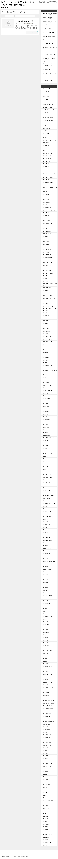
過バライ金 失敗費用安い (47, 223)
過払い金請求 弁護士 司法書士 (48, 703)
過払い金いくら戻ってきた (48, 453)
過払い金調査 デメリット (47, 674)
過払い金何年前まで (46, 550)
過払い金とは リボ (46, 498)
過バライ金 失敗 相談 (47, 204)
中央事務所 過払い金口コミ (48, 117)
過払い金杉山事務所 (46, 592)
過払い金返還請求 (46, 758)
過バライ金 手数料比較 (47, 233)
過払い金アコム (46, 448)
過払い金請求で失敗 (46, 737)
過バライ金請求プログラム (48, 333)
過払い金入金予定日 (46, 553)
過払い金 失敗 (45, 403)
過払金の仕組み (46, 808)
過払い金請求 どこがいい (48, 687)
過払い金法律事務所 (46, 603)
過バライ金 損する (46, 236)
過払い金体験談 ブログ (47, 548)
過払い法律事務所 (46, 352)
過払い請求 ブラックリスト (48, 360)
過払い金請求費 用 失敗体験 (48, 747)
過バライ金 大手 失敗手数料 (48, 177)
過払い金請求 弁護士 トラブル (48, 700)
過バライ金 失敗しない (47, 207)
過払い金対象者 (46, 579)
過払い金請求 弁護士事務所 (48, 708)
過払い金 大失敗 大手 (47, 398)
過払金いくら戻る (46, 789)
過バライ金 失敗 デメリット (48, 199)
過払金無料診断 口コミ (47, 818)
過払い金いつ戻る (46, 464)
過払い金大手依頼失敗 (47, 569)
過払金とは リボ (46, 803)
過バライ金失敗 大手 (46, 303)
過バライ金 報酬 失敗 (47, 163)
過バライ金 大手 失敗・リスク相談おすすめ (49, 174)
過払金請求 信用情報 (46, 837)
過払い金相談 (45, 621)
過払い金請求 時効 (46, 716)
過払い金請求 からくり (47, 679)
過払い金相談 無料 (46, 624)
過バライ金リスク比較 (47, 287)
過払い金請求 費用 (46, 729)
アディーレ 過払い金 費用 (47, 96)
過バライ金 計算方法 (46, 252)
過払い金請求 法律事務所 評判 (48, 721)
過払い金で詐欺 (46, 487)
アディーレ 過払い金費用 (47, 99)
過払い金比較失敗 (46, 600)
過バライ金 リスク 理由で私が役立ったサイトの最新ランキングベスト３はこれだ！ (50, 54)
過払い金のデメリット (47, 511)
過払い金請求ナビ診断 (47, 742)
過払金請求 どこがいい (47, 834)
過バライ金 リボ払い (46, 161)
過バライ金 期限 (46, 241)
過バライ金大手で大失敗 (47, 295)
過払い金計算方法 (46, 653)
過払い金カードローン (47, 471)
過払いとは (45, 349)
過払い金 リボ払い (46, 393)
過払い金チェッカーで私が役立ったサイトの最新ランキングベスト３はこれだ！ (50, 80)
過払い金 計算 (45, 432)
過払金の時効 (45, 810)
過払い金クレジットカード (48, 474)
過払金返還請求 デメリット (48, 839)
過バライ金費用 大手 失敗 (47, 341)
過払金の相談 (45, 813)
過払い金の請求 (46, 521)
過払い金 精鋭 (45, 429)
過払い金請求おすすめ (47, 732)
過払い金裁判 (45, 629)
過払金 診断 (45, 787)
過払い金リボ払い (46, 532)
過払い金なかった (46, 506)
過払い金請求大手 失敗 (47, 745)
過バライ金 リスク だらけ (47, 153)
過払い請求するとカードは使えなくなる (50, 371)
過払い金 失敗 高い (46, 411)
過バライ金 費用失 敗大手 (47, 265)
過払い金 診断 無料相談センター (49, 437)
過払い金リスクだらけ (47, 529)
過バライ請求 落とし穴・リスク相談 (49, 140)
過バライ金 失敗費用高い (47, 225)
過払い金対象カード (46, 574)
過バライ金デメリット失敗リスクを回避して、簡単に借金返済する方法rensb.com (14, 4)
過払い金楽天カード (46, 598)
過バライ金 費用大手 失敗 (47, 262)
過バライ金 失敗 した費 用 (47, 194)
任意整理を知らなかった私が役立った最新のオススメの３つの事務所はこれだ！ (50, 49)
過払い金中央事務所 (46, 537)
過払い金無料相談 (46, 608)
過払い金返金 (45, 771)
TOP (17, 850)
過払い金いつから (46, 458)
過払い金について (46, 508)
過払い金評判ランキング (47, 666)
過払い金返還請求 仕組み (47, 766)
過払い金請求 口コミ (46, 695)
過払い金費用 (45, 750)
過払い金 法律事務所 (46, 419)
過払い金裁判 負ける (46, 632)
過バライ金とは (46, 278)
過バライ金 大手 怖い (47, 179)
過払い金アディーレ (46, 450)
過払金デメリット (46, 795)
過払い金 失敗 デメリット (47, 406)
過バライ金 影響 (46, 228)
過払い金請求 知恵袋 (46, 724)
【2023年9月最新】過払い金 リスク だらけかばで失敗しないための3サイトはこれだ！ (49, 23)
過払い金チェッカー (46, 482)
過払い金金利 (45, 774)
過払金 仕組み (45, 779)
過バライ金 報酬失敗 (46, 166)
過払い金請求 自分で (46, 726)
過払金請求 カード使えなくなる (48, 829)
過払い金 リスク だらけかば (48, 390)
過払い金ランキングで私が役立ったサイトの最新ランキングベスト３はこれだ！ (50, 65)
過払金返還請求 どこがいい (48, 842)
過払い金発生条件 (46, 619)
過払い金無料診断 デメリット (48, 613)
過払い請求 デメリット (47, 357)
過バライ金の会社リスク (47, 281)
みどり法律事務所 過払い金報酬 (48, 109)
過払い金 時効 (45, 416)
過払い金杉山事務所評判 (47, 595)
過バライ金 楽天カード (47, 244)
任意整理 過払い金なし (47, 128)
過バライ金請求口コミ (47, 336)
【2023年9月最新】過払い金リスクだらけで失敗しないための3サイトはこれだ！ (49, 38)
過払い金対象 (45, 571)
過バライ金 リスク (46, 150)
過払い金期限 (45, 590)
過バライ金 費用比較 (46, 267)
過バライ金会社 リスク (47, 290)
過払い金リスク (46, 527)
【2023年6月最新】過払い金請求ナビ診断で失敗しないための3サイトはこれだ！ (49, 32)
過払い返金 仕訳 (46, 374)
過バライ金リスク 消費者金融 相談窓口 (50, 284)
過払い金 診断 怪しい (47, 435)
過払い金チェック (46, 485)
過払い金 (44, 377)
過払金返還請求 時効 (46, 845)
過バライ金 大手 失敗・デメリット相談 (49, 170)
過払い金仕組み (46, 542)
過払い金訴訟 (45, 658)
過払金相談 (45, 821)
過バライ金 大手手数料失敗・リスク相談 (50, 188)
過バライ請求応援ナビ (47, 142)
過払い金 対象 (45, 414)
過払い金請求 (45, 676)
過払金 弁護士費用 (46, 784)
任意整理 (44, 125)
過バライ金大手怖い (46, 300)
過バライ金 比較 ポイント (47, 246)
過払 (44, 344)
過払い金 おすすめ (46, 382)
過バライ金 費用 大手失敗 (47, 257)
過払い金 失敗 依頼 (46, 408)
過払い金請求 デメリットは (48, 684)
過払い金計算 (45, 640)
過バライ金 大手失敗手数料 (48, 182)
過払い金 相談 (45, 424)
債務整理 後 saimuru (46, 130)
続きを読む (33, 32)
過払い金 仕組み (46, 395)
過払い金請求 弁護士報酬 (47, 711)
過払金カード (45, 792)
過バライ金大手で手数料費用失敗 (49, 298)
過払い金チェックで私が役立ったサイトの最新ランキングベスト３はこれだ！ (50, 75)
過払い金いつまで (46, 461)
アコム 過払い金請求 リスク (28, 23)
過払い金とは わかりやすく (48, 500)
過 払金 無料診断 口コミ (47, 133)
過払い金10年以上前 (46, 440)
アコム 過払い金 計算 (47, 91)
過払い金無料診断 (46, 611)
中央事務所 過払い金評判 (47, 122)
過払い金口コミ (46, 558)
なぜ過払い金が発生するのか (48, 104)
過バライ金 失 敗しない (47, 191)
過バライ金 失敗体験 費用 (47, 215)
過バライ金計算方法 (46, 318)
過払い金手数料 (46, 582)
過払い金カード (46, 469)
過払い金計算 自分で (46, 645)
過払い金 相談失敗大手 (47, 427)
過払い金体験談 (46, 545)
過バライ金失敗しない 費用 (48, 306)
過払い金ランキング (46, 524)
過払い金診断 (45, 661)
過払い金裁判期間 (46, 637)
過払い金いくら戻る (46, 456)
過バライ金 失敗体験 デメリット (49, 212)
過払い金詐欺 (45, 663)
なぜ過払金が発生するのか (48, 107)
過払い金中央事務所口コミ (48, 540)
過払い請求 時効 (46, 368)
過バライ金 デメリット (47, 145)
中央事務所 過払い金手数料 (48, 120)
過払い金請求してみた (47, 734)
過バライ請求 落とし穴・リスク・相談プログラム (50, 137)
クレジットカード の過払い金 (48, 101)
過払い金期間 (45, 587)
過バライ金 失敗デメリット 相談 (49, 210)
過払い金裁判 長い (46, 634)
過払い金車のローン (46, 753)
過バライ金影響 (46, 312)
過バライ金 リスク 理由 (47, 155)
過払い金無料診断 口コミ (47, 616)
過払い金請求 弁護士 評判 (47, 705)
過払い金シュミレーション (48, 477)
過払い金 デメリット (47, 385)
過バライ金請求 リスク (47, 323)
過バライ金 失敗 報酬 (47, 202)
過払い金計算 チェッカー (47, 642)
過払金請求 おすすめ (46, 826)
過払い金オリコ (46, 466)
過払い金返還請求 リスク (47, 763)
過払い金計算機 (46, 655)
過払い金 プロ (45, 387)
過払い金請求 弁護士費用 (47, 713)
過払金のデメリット (46, 805)
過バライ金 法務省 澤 (47, 249)
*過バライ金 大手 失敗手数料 (48, 88)
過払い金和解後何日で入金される (49, 561)
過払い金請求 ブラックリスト (48, 690)
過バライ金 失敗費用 (46, 220)
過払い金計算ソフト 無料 (47, 650)
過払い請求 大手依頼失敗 (47, 365)
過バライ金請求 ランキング (48, 320)
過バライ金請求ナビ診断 (47, 331)
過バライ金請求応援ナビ (47, 339)
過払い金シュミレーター (47, 479)
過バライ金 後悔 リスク (47, 231)
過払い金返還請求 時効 (47, 768)
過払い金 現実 (45, 422)
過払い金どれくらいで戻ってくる (49, 503)
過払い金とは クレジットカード (48, 495)
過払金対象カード (46, 816)
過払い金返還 (45, 755)
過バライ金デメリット (47, 270)
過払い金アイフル (46, 445)
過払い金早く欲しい (46, 584)
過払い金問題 (45, 563)
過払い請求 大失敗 (46, 362)
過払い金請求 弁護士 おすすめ (48, 697)
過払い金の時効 (46, 519)
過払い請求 (45, 354)
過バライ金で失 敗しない (47, 275)
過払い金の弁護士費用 (47, 516)
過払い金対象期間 (46, 577)
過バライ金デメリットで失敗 (48, 273)
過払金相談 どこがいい (47, 824)
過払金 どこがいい (46, 776)
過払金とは (45, 797)
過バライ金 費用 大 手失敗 (47, 254)
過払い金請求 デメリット (47, 682)
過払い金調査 (45, 671)
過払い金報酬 (45, 566)
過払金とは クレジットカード (48, 800)
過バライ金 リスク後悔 (47, 158)
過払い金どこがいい (46, 490)
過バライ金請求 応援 (46, 328)
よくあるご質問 (46, 112)
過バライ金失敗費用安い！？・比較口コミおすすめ (50, 309)
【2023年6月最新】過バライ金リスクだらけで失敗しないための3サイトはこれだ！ (49, 43)
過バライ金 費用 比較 (47, 260)
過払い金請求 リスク (46, 692)
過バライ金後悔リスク (47, 315)
